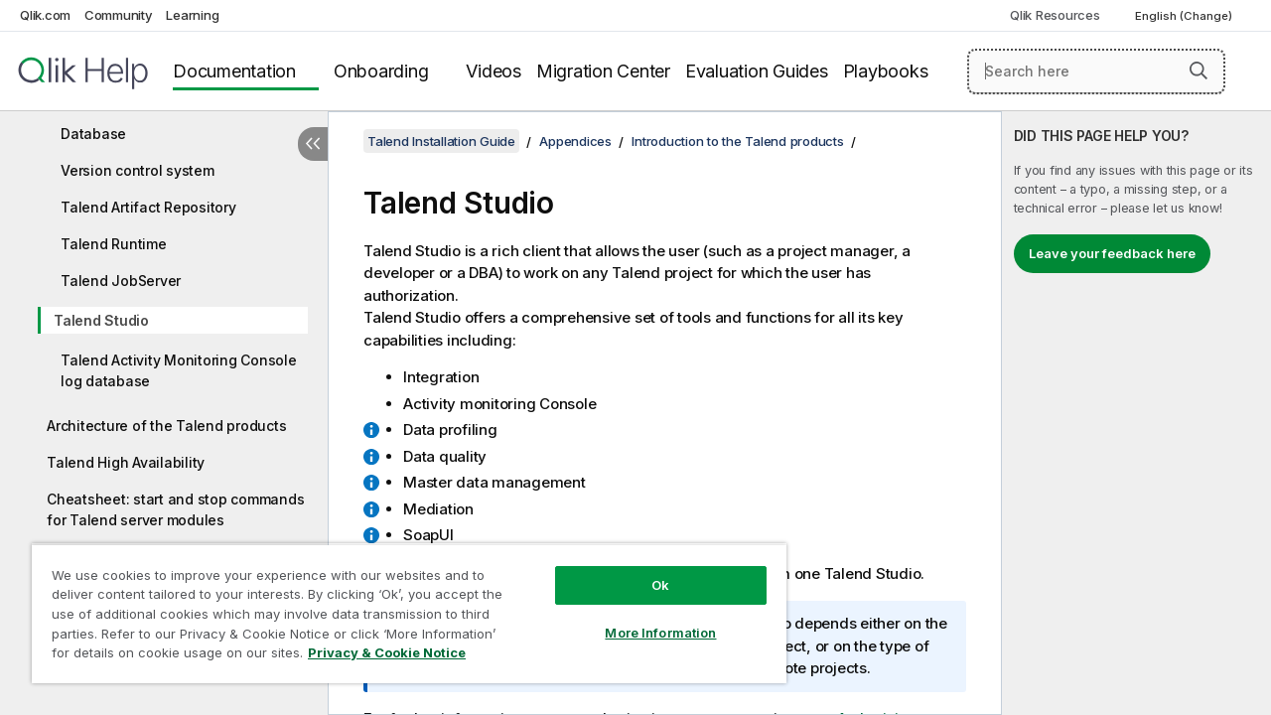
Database (93, 133)
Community (118, 15)
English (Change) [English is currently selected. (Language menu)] (1185, 16)
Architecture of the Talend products (166, 425)
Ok (645, 570)
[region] (400, 605)
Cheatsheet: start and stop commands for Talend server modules (175, 509)
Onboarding (381, 71)
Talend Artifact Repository (148, 207)
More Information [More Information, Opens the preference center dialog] (645, 618)
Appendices (575, 141)
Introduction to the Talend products (737, 141)
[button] (1198, 70)
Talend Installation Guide (441, 141)
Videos (493, 71)
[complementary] (1136, 413)
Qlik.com (45, 15)
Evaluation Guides (756, 71)
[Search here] (1096, 71)
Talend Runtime (114, 243)
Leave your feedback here (1112, 253)
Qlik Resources (1055, 15)
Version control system (137, 170)
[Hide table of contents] (313, 144)
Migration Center (603, 71)
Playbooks (885, 71)
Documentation (234, 71)
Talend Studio (101, 320)
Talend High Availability (126, 462)
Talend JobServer (121, 280)
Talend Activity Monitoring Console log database (179, 370)
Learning (192, 15)
